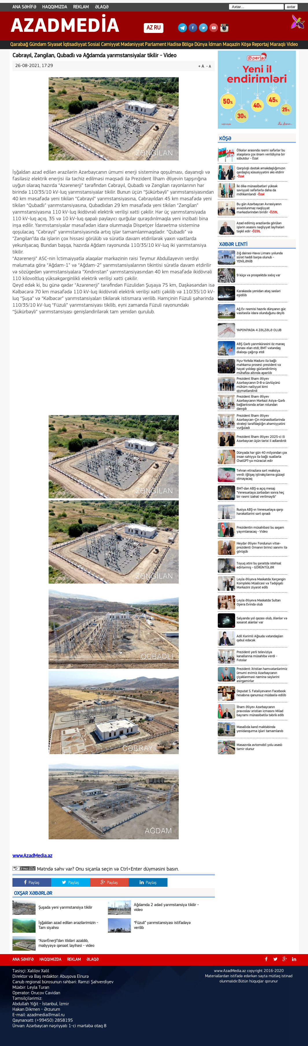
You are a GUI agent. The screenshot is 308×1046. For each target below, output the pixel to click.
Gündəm (37, 44)
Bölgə (187, 44)
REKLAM (81, 7)
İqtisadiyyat (74, 44)
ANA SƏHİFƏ (24, 7)
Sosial (94, 44)
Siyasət (54, 44)
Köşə (246, 44)
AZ (150, 28)
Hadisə (174, 44)
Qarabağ (19, 44)
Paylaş (31, 882)
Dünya (200, 44)
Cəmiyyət (110, 44)
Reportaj (260, 44)
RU (157, 28)
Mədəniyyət (132, 44)
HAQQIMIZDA (54, 7)
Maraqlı (277, 44)
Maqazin (231, 44)
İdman (215, 44)
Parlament (155, 44)
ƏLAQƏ (101, 7)
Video (292, 44)
